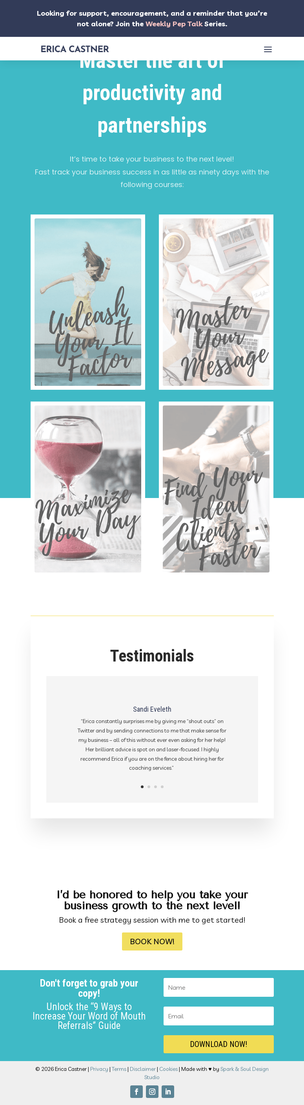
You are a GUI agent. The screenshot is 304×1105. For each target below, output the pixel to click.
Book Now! (152, 941)
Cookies (168, 1068)
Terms (119, 1068)
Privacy (99, 1068)
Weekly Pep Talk (174, 23)
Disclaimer (143, 1068)
